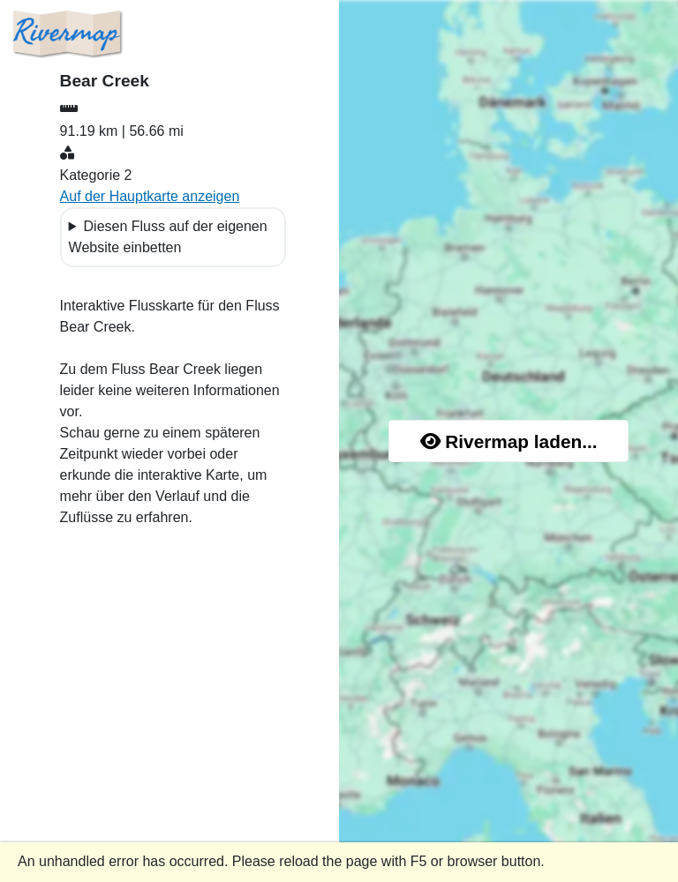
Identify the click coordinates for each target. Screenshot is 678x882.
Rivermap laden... (509, 441)
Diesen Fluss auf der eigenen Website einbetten (168, 237)
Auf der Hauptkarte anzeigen (150, 196)
